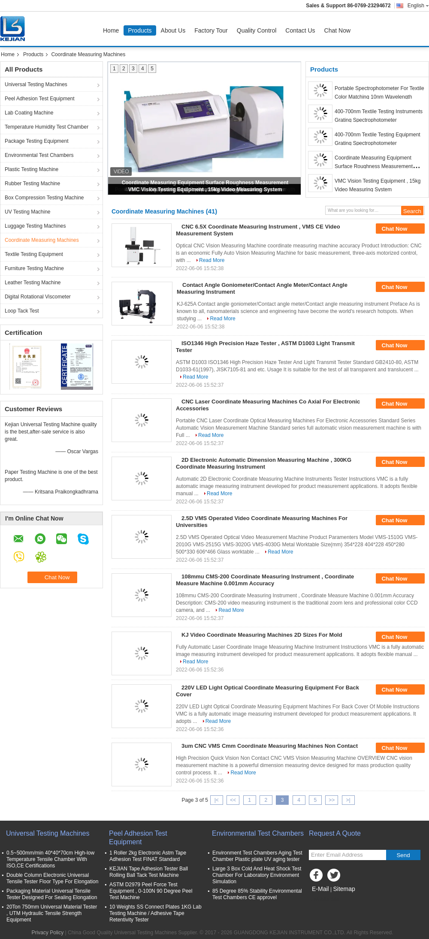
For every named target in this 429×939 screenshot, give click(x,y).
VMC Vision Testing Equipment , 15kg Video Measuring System (205, 190)
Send (403, 855)
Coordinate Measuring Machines (42, 240)
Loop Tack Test (22, 311)
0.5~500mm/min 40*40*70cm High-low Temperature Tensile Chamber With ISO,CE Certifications (50, 859)
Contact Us (300, 30)
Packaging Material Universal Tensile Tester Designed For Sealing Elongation (51, 894)
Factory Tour (211, 30)
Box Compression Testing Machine (44, 198)
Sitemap (344, 888)
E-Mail (320, 888)
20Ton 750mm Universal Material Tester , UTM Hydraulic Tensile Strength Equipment (51, 913)
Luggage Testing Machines (35, 226)
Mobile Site (324, 900)
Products (139, 30)
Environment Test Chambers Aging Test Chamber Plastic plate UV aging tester (257, 856)
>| (348, 800)
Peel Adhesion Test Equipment (40, 99)
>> (332, 800)
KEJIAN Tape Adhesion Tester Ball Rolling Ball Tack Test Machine (148, 872)
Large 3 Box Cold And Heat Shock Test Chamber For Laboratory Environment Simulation (256, 875)
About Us (173, 30)
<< (233, 800)
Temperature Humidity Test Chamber (46, 127)
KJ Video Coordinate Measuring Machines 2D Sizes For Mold (261, 635)
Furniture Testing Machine (34, 268)
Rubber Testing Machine (32, 184)
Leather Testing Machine (33, 283)
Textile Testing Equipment (34, 254)
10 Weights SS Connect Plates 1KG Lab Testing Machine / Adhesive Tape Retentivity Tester (155, 913)
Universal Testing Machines (36, 84)
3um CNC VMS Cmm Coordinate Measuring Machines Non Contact (269, 746)
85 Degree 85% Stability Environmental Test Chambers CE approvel (257, 894)
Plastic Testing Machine (31, 169)
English (418, 6)
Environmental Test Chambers (39, 155)
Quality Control (257, 30)
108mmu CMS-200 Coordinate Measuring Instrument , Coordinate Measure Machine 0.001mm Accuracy (265, 580)
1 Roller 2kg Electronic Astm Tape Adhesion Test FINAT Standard (147, 856)
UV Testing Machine (28, 212)
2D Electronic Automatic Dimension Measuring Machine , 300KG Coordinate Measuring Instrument (263, 463)
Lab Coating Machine (29, 113)
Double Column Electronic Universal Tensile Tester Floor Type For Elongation (52, 878)
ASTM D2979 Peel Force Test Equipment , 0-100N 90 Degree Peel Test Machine (150, 891)
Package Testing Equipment (37, 141)
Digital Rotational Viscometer (38, 297)
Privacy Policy (48, 933)
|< (216, 800)
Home (111, 30)
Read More (211, 260)
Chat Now (337, 30)
